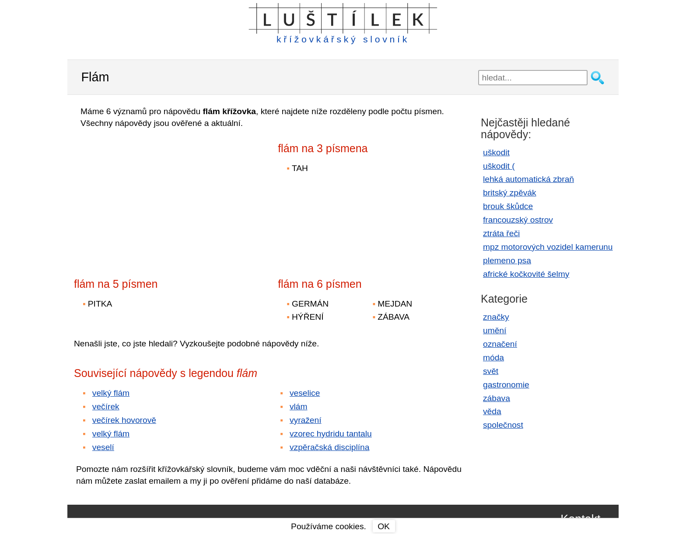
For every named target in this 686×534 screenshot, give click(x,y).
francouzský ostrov (518, 219)
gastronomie (506, 384)
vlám (299, 406)
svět (490, 371)
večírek (105, 406)
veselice (305, 393)
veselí (103, 447)
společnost (503, 424)
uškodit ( (499, 166)
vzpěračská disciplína (329, 447)
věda (492, 411)
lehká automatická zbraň (528, 179)
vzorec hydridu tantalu (331, 433)
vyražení (306, 420)
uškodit (496, 152)
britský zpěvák (509, 192)
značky (496, 316)
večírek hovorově (124, 420)
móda (493, 357)
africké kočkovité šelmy (526, 274)
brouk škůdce (508, 206)
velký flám (111, 393)
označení (500, 344)
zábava (496, 398)
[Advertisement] (150, 197)
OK (384, 526)
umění (494, 330)
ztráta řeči (501, 233)
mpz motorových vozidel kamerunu (547, 246)
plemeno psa (507, 260)
